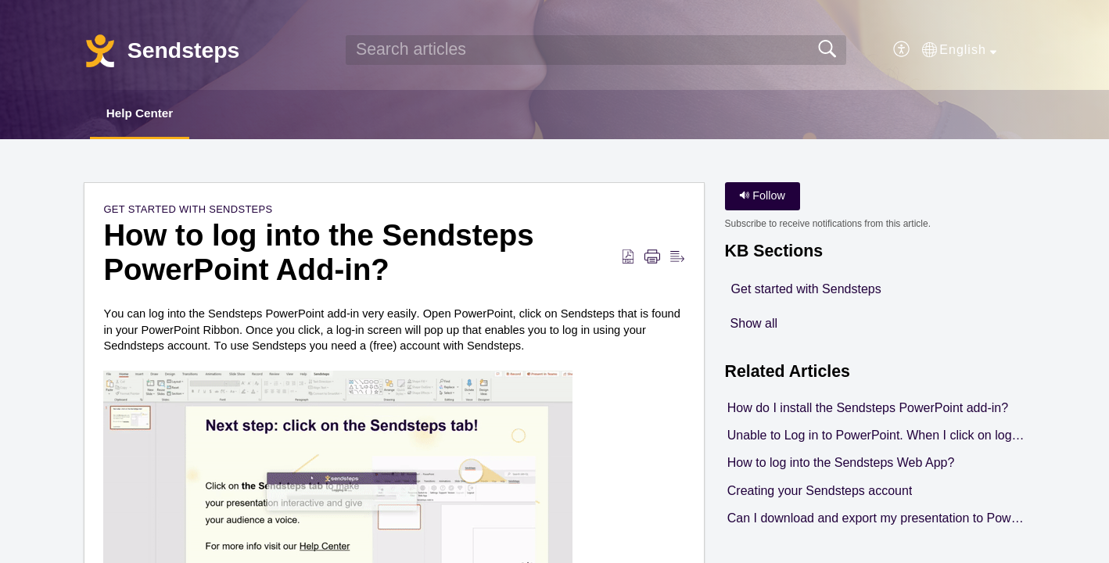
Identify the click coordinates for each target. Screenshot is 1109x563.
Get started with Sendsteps (187, 211)
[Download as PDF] (628, 258)
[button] (959, 50)
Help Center (146, 113)
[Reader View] (677, 258)
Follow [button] (762, 197)
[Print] (652, 258)
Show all (753, 324)
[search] (596, 50)
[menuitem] (902, 50)
